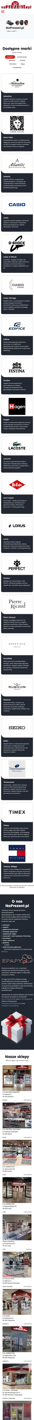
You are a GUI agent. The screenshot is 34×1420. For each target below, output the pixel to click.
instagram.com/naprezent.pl (15, 994)
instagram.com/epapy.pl (14, 996)
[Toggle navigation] (2, 12)
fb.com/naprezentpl (12, 990)
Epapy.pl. (9, 951)
